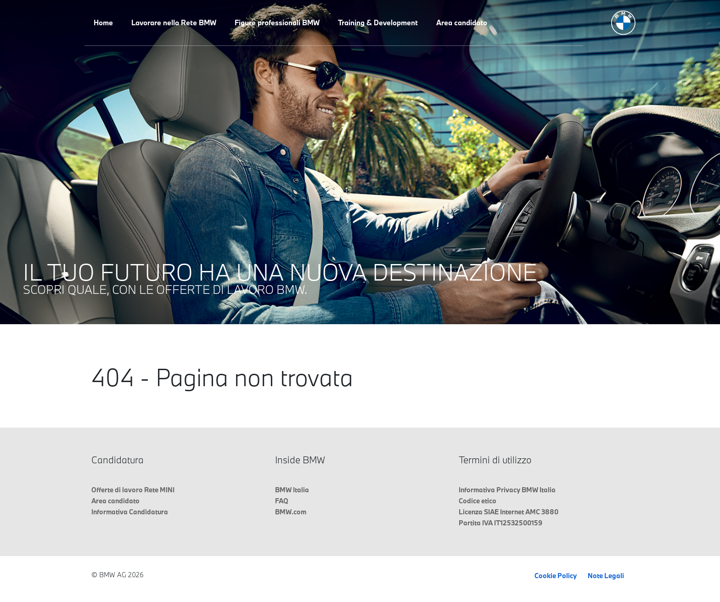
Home (103, 22)
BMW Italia (292, 489)
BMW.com (290, 511)
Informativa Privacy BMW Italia (507, 489)
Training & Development (378, 22)
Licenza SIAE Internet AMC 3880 (508, 511)
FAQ (281, 500)
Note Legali (606, 575)
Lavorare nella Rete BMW (173, 22)
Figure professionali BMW (277, 22)
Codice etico (477, 500)
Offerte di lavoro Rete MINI (132, 489)
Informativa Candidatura (129, 511)
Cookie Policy (555, 575)
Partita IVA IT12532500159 (500, 522)
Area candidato (461, 22)
